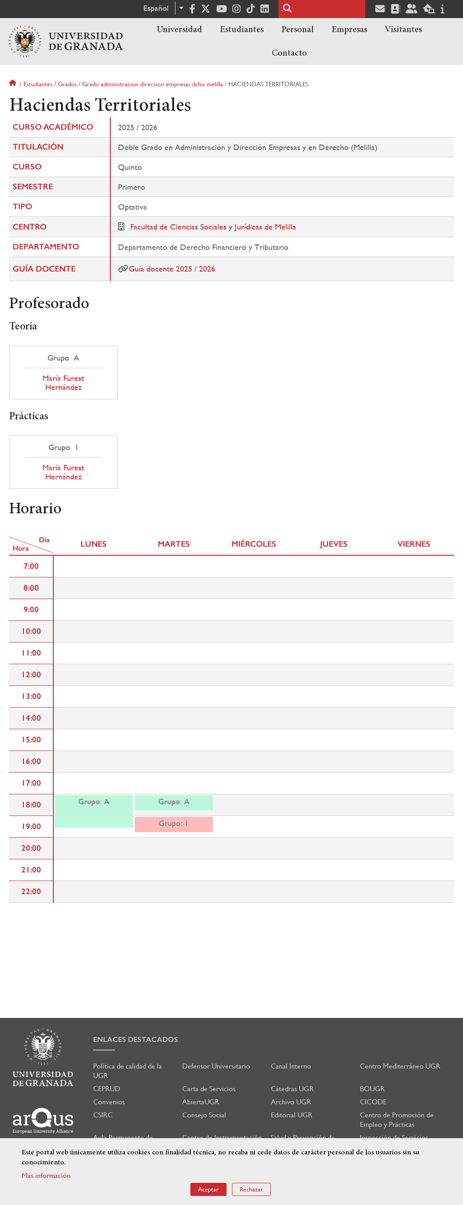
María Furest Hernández (63, 383)
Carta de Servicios (209, 1088)
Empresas (349, 29)
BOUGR (372, 1088)
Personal (297, 29)
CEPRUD (106, 1088)
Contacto (289, 53)
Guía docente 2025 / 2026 (172, 268)
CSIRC (103, 1115)
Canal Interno (291, 1066)
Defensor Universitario (216, 1066)
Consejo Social (204, 1115)
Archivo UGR (291, 1101)
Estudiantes (242, 29)
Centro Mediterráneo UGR (400, 1066)
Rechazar (251, 1189)
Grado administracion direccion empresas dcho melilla (152, 84)
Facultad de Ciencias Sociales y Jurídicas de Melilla (213, 226)
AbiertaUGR (200, 1101)
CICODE (373, 1101)
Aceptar (208, 1189)
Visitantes (403, 29)
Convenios (109, 1101)
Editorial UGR (291, 1115)
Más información (46, 1175)
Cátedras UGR (292, 1088)
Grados (67, 84)
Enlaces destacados (135, 1039)
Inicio (13, 84)
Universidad (179, 29)
